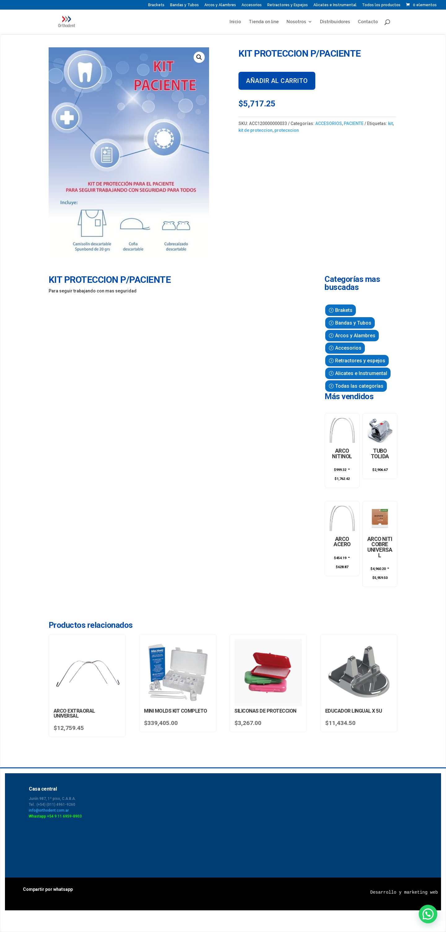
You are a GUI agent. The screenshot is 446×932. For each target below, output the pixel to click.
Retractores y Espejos (287, 5)
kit (390, 123)
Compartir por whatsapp (48, 889)
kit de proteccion (255, 130)
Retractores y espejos (360, 361)
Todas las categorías (359, 386)
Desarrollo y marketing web (404, 892)
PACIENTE (354, 123)
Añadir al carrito (277, 80)
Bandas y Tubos (184, 5)
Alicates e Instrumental (334, 5)
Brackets (156, 5)
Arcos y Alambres (220, 5)
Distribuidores (335, 21)
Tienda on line (264, 21)
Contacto (368, 21)
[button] (199, 57)
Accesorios (252, 5)
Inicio (235, 21)
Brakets (343, 310)
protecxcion (286, 130)
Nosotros (296, 21)
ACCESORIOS (328, 123)
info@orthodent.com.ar (49, 810)
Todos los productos (381, 5)
